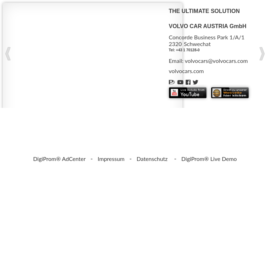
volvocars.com (186, 70)
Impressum (111, 158)
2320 (175, 43)
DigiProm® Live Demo (209, 158)
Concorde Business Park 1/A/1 (207, 37)
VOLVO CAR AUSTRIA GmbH (207, 26)
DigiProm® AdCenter (59, 158)
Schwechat (197, 43)
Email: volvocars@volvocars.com (208, 60)
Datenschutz (152, 158)
